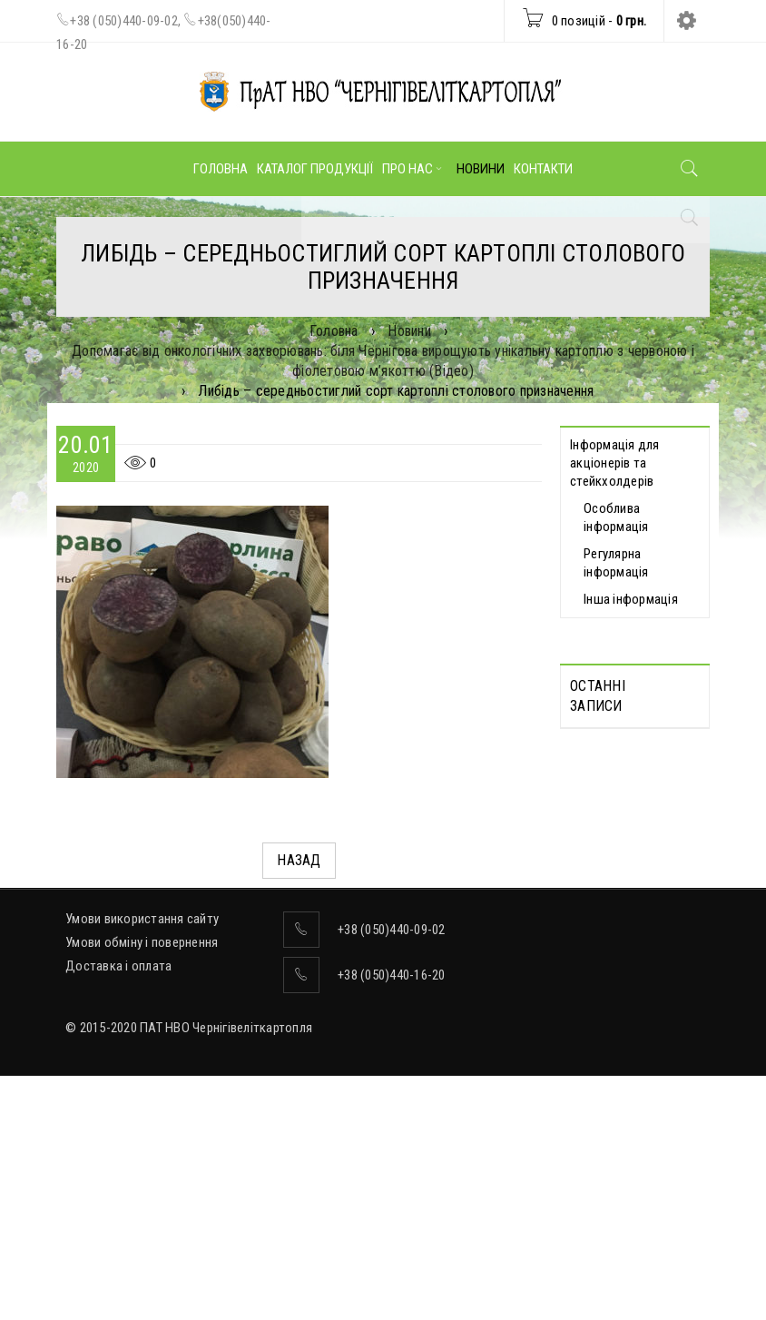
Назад (298, 860)
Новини (409, 331)
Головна (333, 331)
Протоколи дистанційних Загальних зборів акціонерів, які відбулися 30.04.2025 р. (629, 809)
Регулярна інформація (616, 563)
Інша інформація (631, 599)
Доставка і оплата (118, 1210)
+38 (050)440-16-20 (392, 1219)
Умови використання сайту (142, 1163)
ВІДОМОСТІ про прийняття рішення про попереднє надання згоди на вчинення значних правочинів (624, 987)
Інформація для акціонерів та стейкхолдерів (615, 463)
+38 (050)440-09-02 (124, 21)
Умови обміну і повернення (141, 1186)
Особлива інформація (616, 517)
